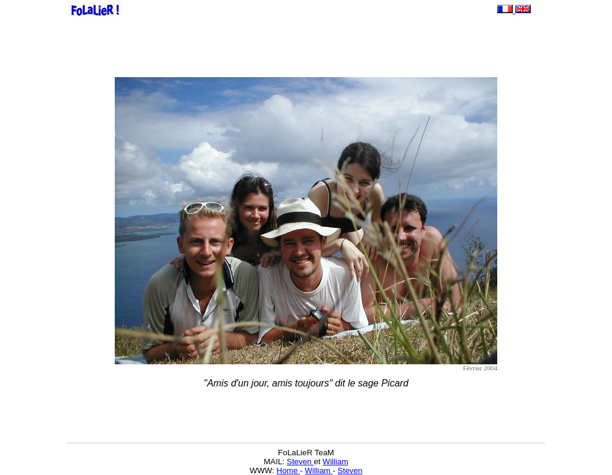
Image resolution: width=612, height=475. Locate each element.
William (335, 461)
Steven (300, 461)
